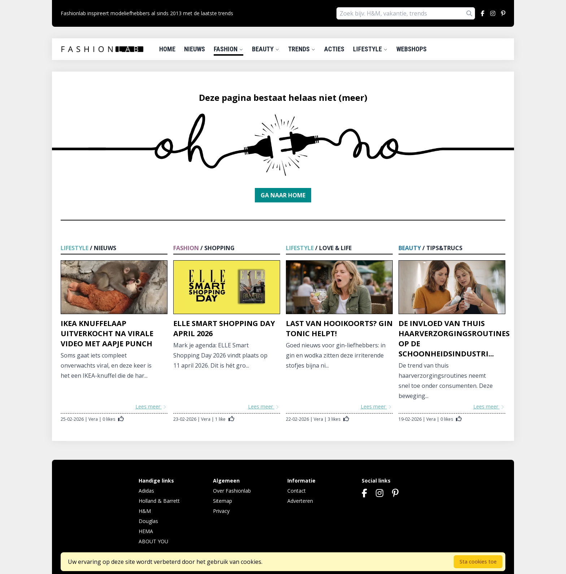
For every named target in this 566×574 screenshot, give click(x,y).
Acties (334, 49)
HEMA (146, 531)
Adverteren (300, 500)
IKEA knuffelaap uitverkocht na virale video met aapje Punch (107, 333)
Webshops (411, 49)
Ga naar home (283, 195)
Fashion (228, 49)
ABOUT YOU (153, 541)
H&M (145, 510)
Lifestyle (370, 49)
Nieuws (194, 49)
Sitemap (222, 500)
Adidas (146, 490)
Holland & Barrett (159, 500)
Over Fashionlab (232, 490)
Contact (296, 490)
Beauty (265, 49)
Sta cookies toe (478, 561)
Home (167, 49)
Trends (301, 49)
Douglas (148, 521)
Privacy (221, 510)
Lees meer (151, 406)
